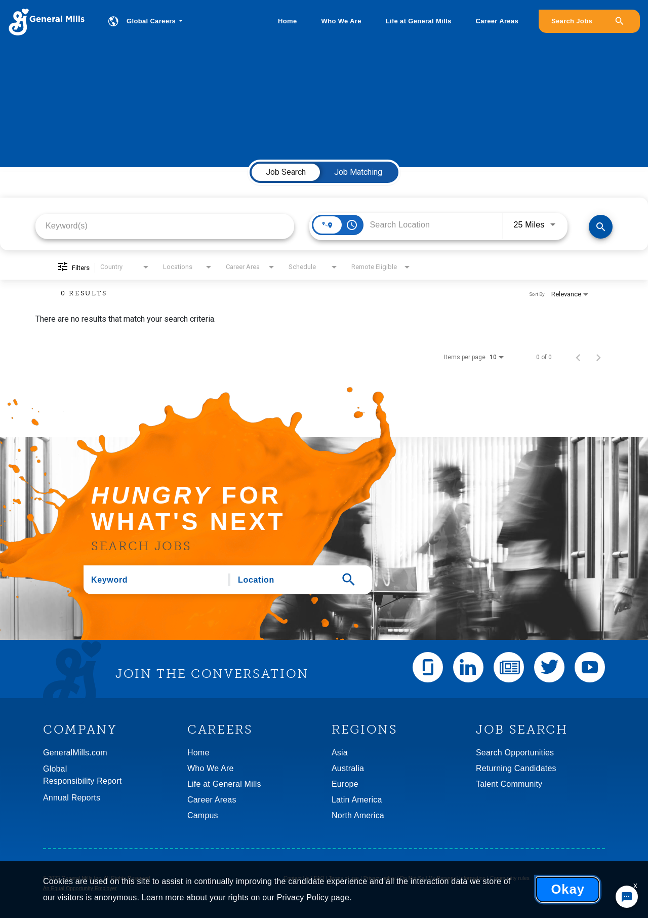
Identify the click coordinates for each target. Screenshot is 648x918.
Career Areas (497, 21)
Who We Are (341, 21)
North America (358, 815)
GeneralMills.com (75, 752)
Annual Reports (71, 797)
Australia (348, 768)
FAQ (319, 878)
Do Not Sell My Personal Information (443, 878)
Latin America (357, 799)
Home (287, 21)
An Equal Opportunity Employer (80, 888)
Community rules (510, 878)
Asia (340, 752)
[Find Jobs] (601, 227)
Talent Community (509, 784)
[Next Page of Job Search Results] (598, 357)
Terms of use (344, 878)
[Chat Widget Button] (627, 897)
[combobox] (165, 226)
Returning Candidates (516, 768)
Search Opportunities (515, 752)
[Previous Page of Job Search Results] (578, 357)
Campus (202, 815)
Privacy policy (379, 878)
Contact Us (296, 878)
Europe (345, 784)
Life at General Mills (419, 21)
